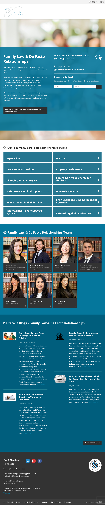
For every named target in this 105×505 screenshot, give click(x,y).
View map (7, 493)
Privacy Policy (56, 502)
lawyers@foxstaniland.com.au (70, 70)
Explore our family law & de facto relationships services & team (23, 110)
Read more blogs (92, 443)
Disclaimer (68, 502)
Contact (45, 502)
